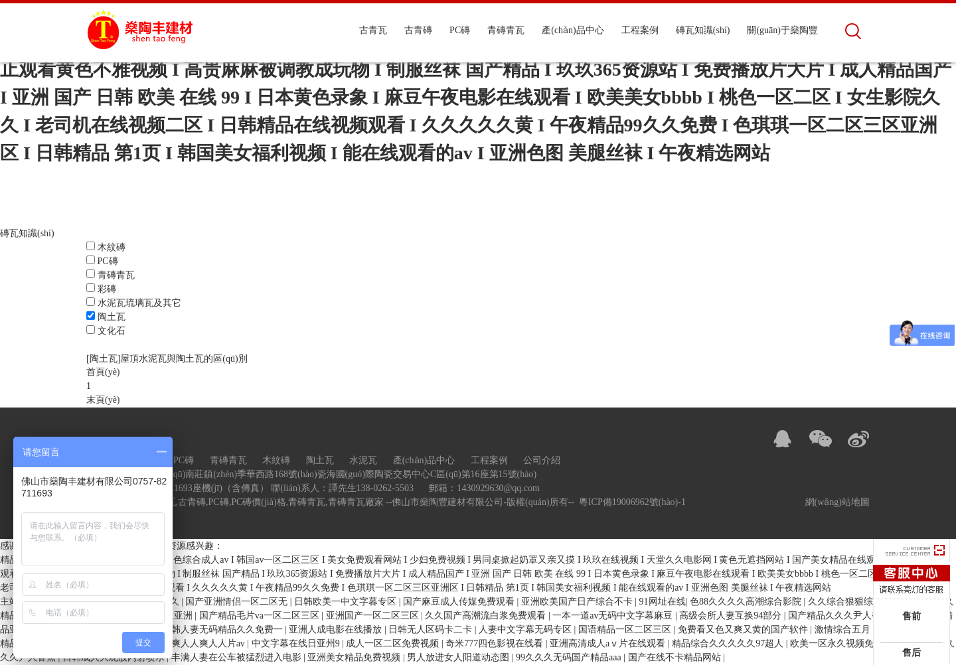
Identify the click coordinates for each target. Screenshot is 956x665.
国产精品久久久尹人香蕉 (840, 616)
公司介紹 (541, 461)
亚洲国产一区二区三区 (374, 616)
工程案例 (640, 30)
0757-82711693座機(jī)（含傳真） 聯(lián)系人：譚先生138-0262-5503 (274, 489)
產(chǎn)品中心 (573, 30)
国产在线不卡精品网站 (676, 658)
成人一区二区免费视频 (393, 644)
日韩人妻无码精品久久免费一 (223, 630)
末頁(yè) (103, 401)
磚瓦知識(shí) (703, 30)
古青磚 (418, 30)
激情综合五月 (844, 630)
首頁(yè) (103, 373)
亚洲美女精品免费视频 (355, 658)
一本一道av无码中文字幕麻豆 (613, 616)
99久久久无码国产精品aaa (569, 658)
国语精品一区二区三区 (626, 630)
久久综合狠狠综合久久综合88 (869, 602)
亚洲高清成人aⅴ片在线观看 (609, 644)
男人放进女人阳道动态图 (459, 658)
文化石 (111, 331)
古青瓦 (373, 30)
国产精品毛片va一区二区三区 (260, 616)
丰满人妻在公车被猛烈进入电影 (237, 658)
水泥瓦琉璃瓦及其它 (139, 304)
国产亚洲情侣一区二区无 (237, 602)
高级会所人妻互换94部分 (731, 616)
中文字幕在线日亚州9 (297, 644)
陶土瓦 (111, 318)
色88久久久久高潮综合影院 (747, 602)
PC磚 (459, 30)
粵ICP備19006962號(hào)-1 (632, 503)
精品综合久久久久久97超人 (729, 644)
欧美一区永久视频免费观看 (847, 644)
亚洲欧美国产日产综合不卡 (578, 602)
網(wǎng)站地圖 (837, 503)
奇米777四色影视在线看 (495, 644)
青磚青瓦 (505, 30)
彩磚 (107, 290)
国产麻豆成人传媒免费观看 (460, 602)
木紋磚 (111, 248)
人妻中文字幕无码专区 (526, 630)
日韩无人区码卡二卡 (431, 630)
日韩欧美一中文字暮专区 (346, 602)
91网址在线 (662, 602)
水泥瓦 (363, 461)
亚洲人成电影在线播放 (336, 630)
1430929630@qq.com (498, 489)
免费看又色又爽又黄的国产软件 (744, 630)
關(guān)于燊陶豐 (782, 30)
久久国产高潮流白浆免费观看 (486, 616)
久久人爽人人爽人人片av (195, 644)
